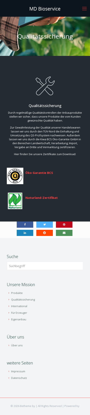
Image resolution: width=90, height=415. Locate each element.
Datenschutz (19, 378)
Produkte (17, 293)
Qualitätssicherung (23, 299)
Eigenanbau (18, 319)
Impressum (18, 371)
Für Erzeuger (19, 313)
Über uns (17, 345)
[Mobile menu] (84, 8)
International (19, 306)
